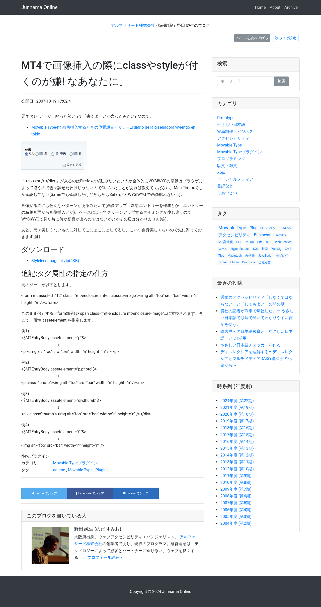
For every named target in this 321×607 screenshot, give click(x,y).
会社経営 (265, 262)
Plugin (234, 262)
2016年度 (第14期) (237, 441)
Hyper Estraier (240, 249)
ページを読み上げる (252, 38)
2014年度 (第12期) (237, 455)
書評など (225, 186)
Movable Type (80, 470)
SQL (256, 249)
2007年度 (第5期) (236, 502)
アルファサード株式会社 (133, 25)
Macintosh (234, 255)
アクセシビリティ (233, 138)
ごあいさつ (227, 192)
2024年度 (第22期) (237, 400)
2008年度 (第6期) (236, 496)
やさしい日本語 (231, 124)
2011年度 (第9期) (236, 475)
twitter (222, 262)
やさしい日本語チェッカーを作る (250, 345)
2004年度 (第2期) (236, 523)
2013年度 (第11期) (237, 462)
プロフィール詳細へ (105, 557)
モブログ (282, 255)
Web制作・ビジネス (235, 131)
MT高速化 (225, 242)
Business (262, 235)
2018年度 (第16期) (237, 427)
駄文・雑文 (227, 165)
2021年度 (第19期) (237, 407)
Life (260, 242)
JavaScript (265, 255)
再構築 (250, 255)
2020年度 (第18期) (237, 414)
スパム (222, 249)
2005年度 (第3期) (236, 516)
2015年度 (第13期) (237, 448)
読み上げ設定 (285, 38)
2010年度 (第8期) (236, 482)
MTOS (250, 242)
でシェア (44, 493)
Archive (291, 7)
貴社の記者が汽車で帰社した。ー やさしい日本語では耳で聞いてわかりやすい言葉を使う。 (257, 318)
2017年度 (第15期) (237, 434)
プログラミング (231, 158)
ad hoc (59, 470)
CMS (288, 249)
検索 (222, 63)
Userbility (280, 235)
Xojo (221, 172)
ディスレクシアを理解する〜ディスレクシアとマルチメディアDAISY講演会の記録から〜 (256, 358)
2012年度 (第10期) (237, 469)
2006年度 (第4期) (236, 509)
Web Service (283, 242)
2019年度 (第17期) (237, 421)
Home (260, 7)
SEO (269, 242)
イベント (272, 228)
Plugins (102, 470)
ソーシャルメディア (235, 179)
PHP (239, 242)
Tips (221, 255)
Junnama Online (39, 7)
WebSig (276, 249)
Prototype (225, 117)
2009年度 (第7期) (236, 489)
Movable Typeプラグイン (75, 463)
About (275, 7)
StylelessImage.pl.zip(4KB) (55, 260)
